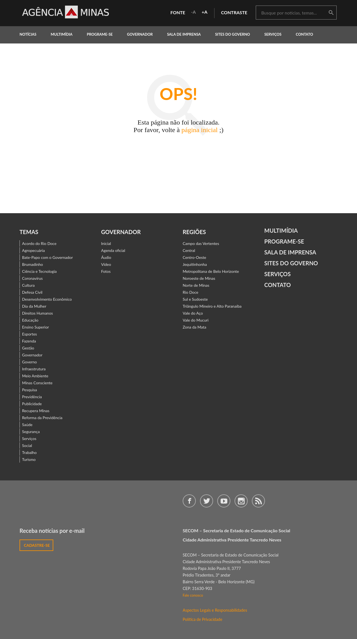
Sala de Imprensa (184, 34)
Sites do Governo (232, 34)
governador (140, 34)
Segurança (31, 431)
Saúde (27, 424)
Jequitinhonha (195, 264)
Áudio (106, 257)
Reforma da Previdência (42, 417)
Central (189, 250)
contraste (234, 12)
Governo (29, 361)
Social (27, 445)
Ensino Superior (35, 327)
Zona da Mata (194, 327)
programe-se (100, 34)
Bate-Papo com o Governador (47, 257)
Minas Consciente (37, 382)
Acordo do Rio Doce (39, 243)
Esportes (29, 334)
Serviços (273, 34)
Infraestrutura (34, 368)
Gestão (28, 348)
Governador (32, 355)
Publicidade (32, 403)
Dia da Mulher (34, 306)
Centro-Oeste (194, 257)
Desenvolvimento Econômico (47, 299)
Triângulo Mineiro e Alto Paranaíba (212, 306)
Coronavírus (32, 278)
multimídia (62, 34)
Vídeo (106, 264)
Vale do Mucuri (196, 320)
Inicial (106, 243)
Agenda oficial (113, 250)
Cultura (28, 285)
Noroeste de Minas (199, 278)
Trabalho (29, 452)
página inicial (200, 129)
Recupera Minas (35, 410)
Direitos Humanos (37, 313)
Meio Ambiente (35, 375)
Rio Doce (190, 292)
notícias (28, 34)
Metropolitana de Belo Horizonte (211, 271)
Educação (30, 320)
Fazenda (29, 341)
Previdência (32, 396)
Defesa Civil (32, 292)
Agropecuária (33, 250)
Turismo (29, 459)
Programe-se (284, 241)
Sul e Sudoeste (195, 299)
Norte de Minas (196, 285)
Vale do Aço (193, 313)
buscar (331, 13)
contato (304, 34)
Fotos (106, 271)
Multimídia (281, 230)
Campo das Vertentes (201, 243)
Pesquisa (29, 389)
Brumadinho (32, 264)
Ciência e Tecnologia (39, 271)
